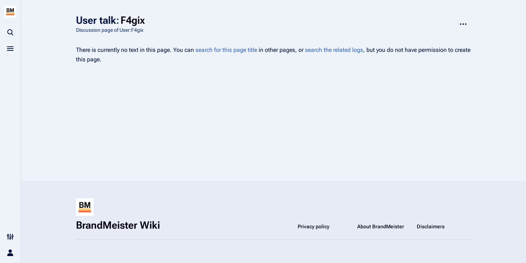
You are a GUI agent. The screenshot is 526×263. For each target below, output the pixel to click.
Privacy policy (313, 226)
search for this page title (226, 49)
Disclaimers (431, 226)
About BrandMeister (380, 226)
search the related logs (334, 49)
